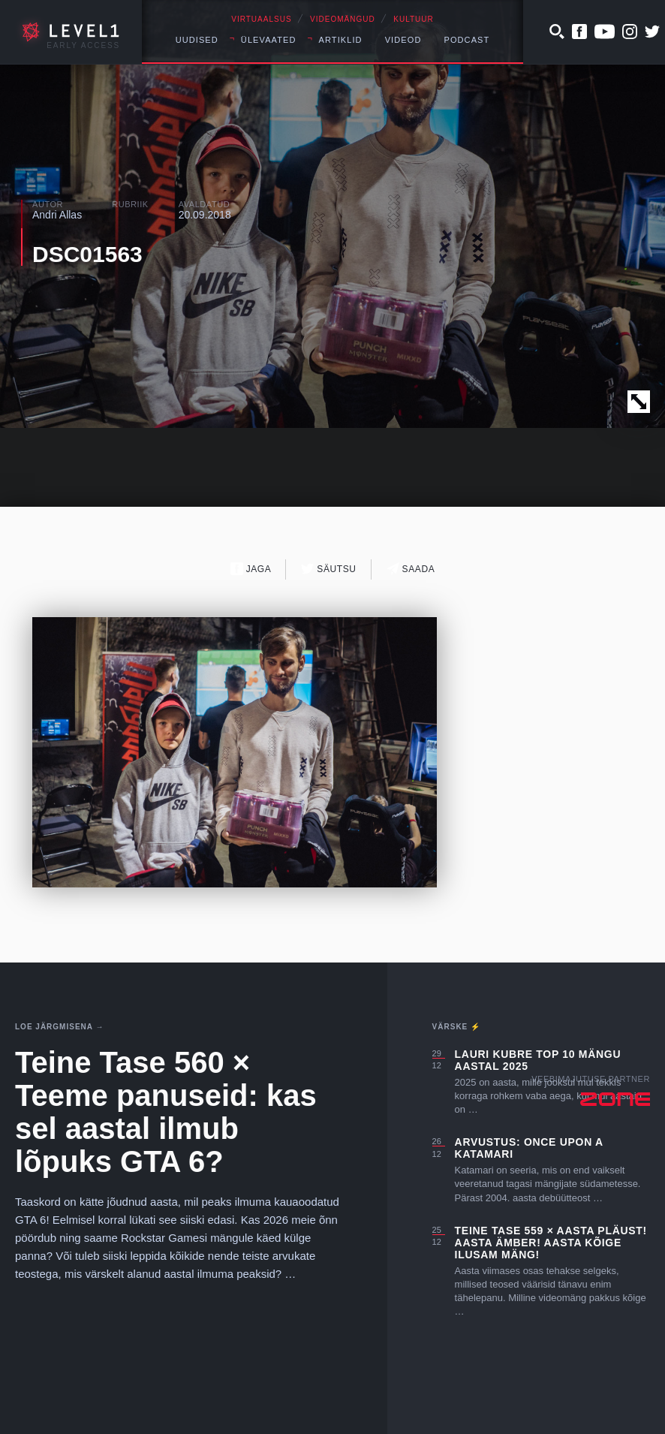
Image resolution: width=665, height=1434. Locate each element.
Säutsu (328, 568)
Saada (411, 568)
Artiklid (341, 39)
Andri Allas (57, 215)
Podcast (466, 39)
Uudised (197, 39)
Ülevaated (268, 39)
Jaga (251, 568)
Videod (403, 39)
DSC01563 (87, 254)
